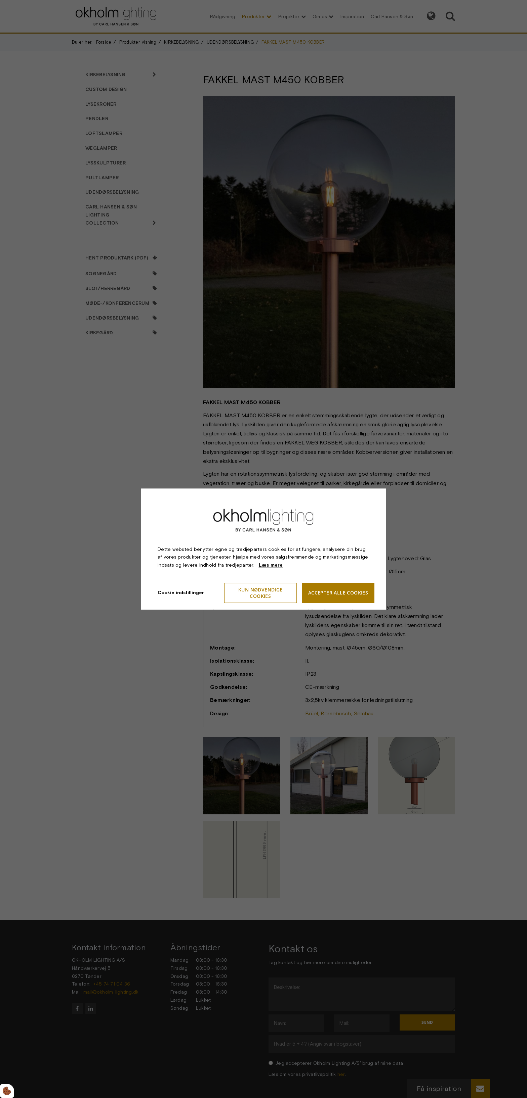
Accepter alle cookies (338, 593)
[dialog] (263, 549)
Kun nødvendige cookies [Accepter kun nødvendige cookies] (260, 592)
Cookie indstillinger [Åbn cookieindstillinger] (181, 592)
